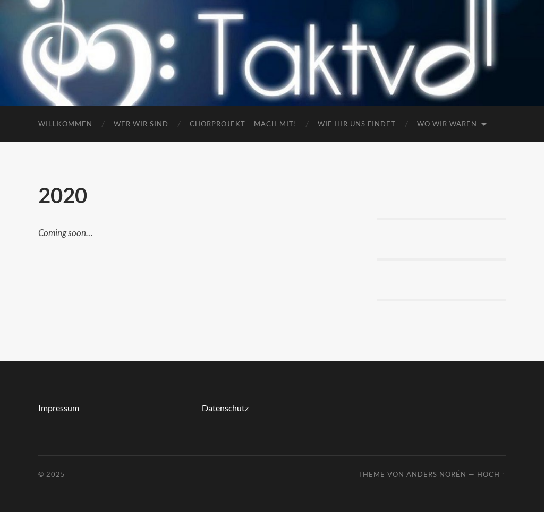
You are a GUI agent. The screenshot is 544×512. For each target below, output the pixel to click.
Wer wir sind (141, 123)
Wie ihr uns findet (357, 123)
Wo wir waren (447, 123)
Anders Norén (436, 474)
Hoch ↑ (491, 474)
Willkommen (65, 123)
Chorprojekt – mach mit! (243, 123)
